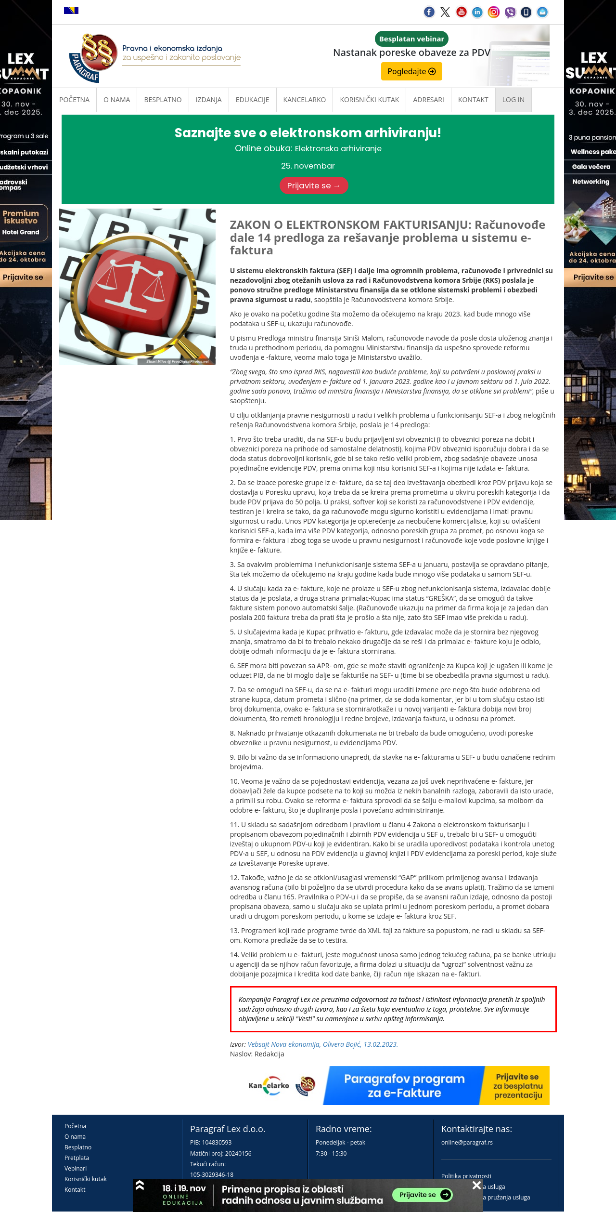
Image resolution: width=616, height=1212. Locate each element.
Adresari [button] (428, 99)
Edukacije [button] (253, 99)
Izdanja (209, 99)
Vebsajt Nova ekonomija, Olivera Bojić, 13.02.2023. (323, 1044)
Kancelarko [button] (304, 99)
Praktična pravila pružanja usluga (485, 1197)
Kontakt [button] (473, 99)
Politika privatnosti (466, 1176)
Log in (513, 99)
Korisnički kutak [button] (369, 99)
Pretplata (76, 1158)
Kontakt (74, 1190)
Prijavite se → (314, 185)
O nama (116, 99)
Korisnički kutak (85, 1179)
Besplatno (162, 99)
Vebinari (75, 1168)
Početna (74, 99)
